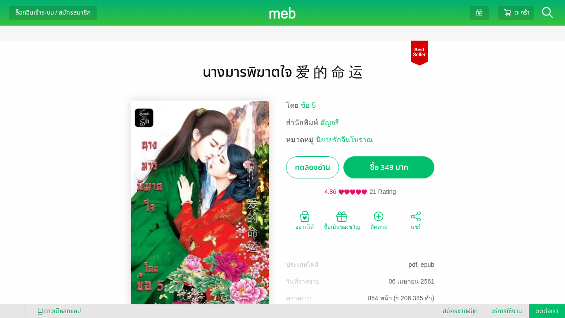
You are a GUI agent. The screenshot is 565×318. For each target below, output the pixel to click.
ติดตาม (379, 220)
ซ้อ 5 (308, 105)
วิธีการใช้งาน (506, 311)
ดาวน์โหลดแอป (58, 311)
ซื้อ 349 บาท (389, 168)
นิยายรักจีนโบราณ (344, 140)
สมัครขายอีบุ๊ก (460, 311)
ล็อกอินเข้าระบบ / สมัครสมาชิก (52, 12)
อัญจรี (329, 122)
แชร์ (415, 220)
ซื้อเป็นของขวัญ (342, 220)
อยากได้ (304, 220)
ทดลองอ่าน (312, 168)
